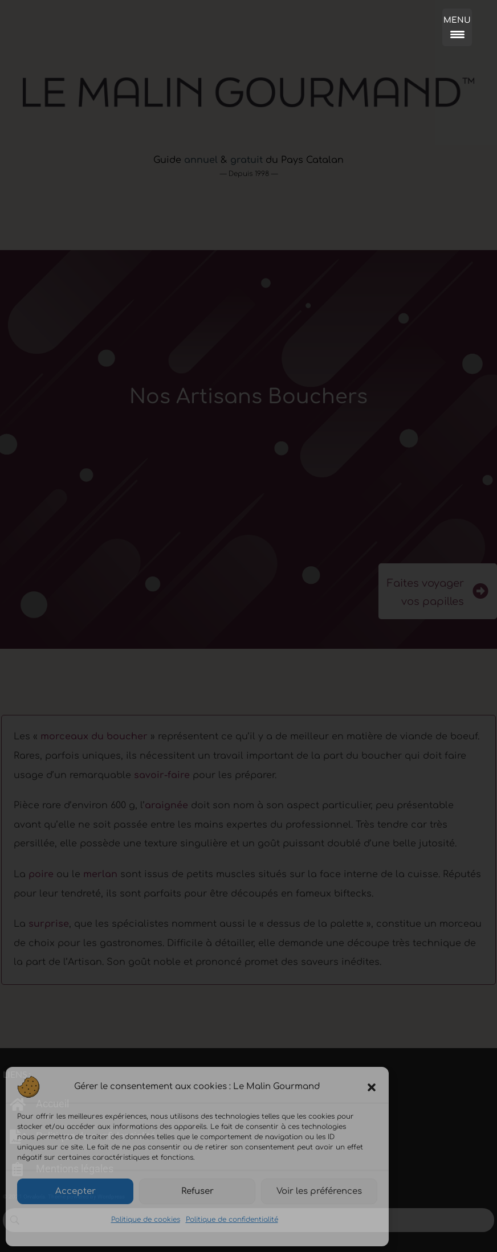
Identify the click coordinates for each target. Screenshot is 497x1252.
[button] (371, 1087)
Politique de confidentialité (232, 1220)
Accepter (75, 1191)
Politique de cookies (145, 1220)
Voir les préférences (319, 1191)
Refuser (197, 1191)
